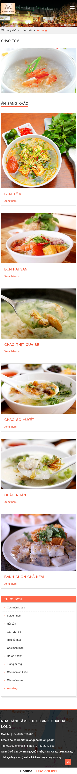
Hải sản (11, 623)
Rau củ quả (14, 639)
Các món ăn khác (17, 672)
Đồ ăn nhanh (14, 655)
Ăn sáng (42, 30)
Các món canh (15, 680)
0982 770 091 (45, 771)
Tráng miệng (14, 664)
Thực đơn (26, 30)
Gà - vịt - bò (14, 631)
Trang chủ (10, 30)
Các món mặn (15, 647)
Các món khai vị (16, 607)
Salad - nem (14, 615)
